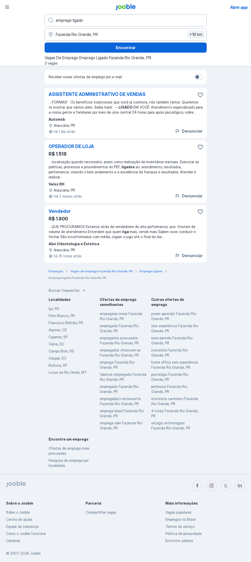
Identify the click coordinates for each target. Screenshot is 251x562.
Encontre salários (179, 540)
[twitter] (226, 486)
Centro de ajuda (19, 519)
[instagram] (211, 486)
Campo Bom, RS (61, 351)
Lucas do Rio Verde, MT (68, 372)
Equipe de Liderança (22, 526)
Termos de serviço (180, 526)
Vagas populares (178, 512)
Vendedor (60, 211)
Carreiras (13, 540)
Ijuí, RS (54, 308)
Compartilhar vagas (101, 512)
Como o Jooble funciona (26, 533)
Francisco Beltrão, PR (66, 323)
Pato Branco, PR (62, 316)
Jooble (35, 553)
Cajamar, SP (58, 337)
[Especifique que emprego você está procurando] (126, 20)
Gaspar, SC (57, 358)
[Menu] (7, 7)
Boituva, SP (58, 365)
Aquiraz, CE (58, 330)
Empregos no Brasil (180, 519)
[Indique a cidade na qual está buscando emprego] (126, 34)
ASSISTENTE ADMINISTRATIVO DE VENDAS (97, 94)
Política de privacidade (183, 533)
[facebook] (197, 486)
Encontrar (126, 47)
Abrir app (239, 7)
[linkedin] (240, 486)
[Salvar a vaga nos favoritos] (200, 95)
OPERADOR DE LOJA (71, 146)
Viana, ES (56, 344)
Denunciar (188, 131)
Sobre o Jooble (18, 512)
